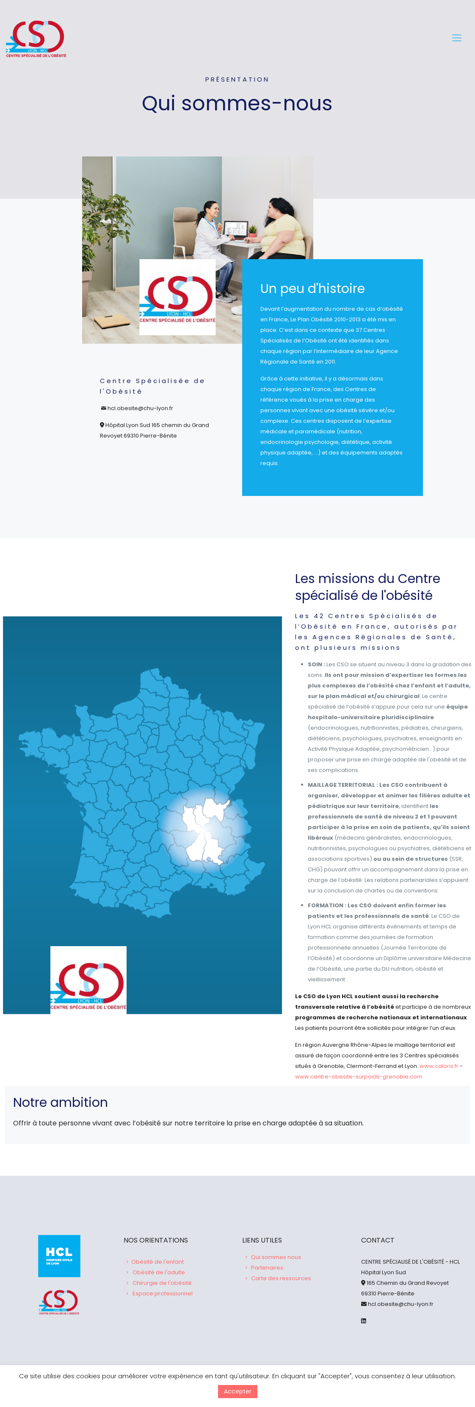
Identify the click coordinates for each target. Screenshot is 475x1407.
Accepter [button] (237, 1391)
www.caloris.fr (439, 1066)
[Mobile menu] (457, 38)
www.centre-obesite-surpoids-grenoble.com (359, 1076)
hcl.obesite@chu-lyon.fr (400, 1304)
